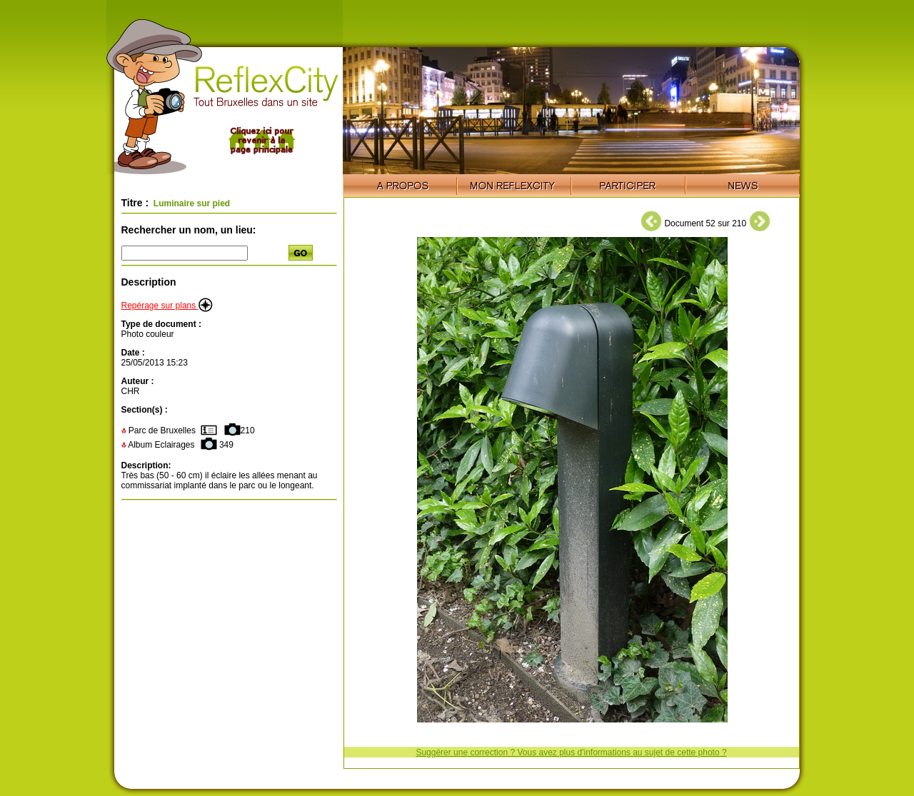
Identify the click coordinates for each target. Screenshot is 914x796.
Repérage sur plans (167, 306)
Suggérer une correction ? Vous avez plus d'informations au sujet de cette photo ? (571, 752)
